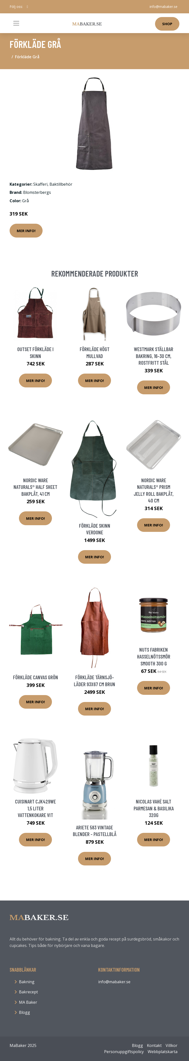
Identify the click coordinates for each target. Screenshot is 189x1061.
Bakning (26, 981)
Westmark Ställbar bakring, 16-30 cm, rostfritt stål (153, 356)
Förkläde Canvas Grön (35, 677)
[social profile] (27, 6)
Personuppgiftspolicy (124, 1051)
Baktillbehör (60, 184)
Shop (167, 23)
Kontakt (154, 1045)
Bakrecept (28, 992)
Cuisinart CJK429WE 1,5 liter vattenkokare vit (35, 808)
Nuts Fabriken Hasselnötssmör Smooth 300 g (153, 656)
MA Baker (28, 1002)
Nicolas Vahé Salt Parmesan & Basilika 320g (154, 808)
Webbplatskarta (162, 1051)
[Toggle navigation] (16, 23)
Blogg (24, 1012)
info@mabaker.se (163, 6)
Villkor (171, 1045)
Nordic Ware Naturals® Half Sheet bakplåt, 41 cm (35, 487)
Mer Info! (26, 230)
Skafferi (40, 184)
